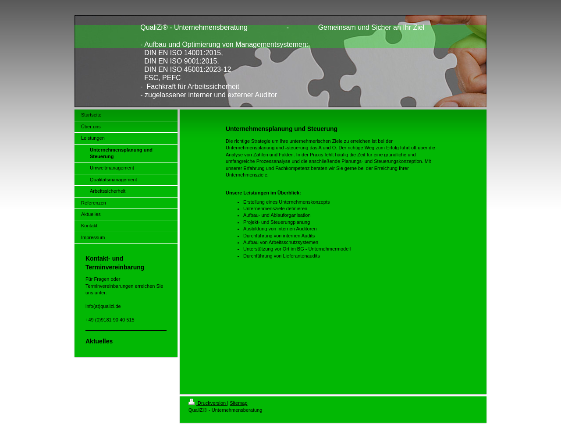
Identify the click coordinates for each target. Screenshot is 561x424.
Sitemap (238, 403)
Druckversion (207, 403)
